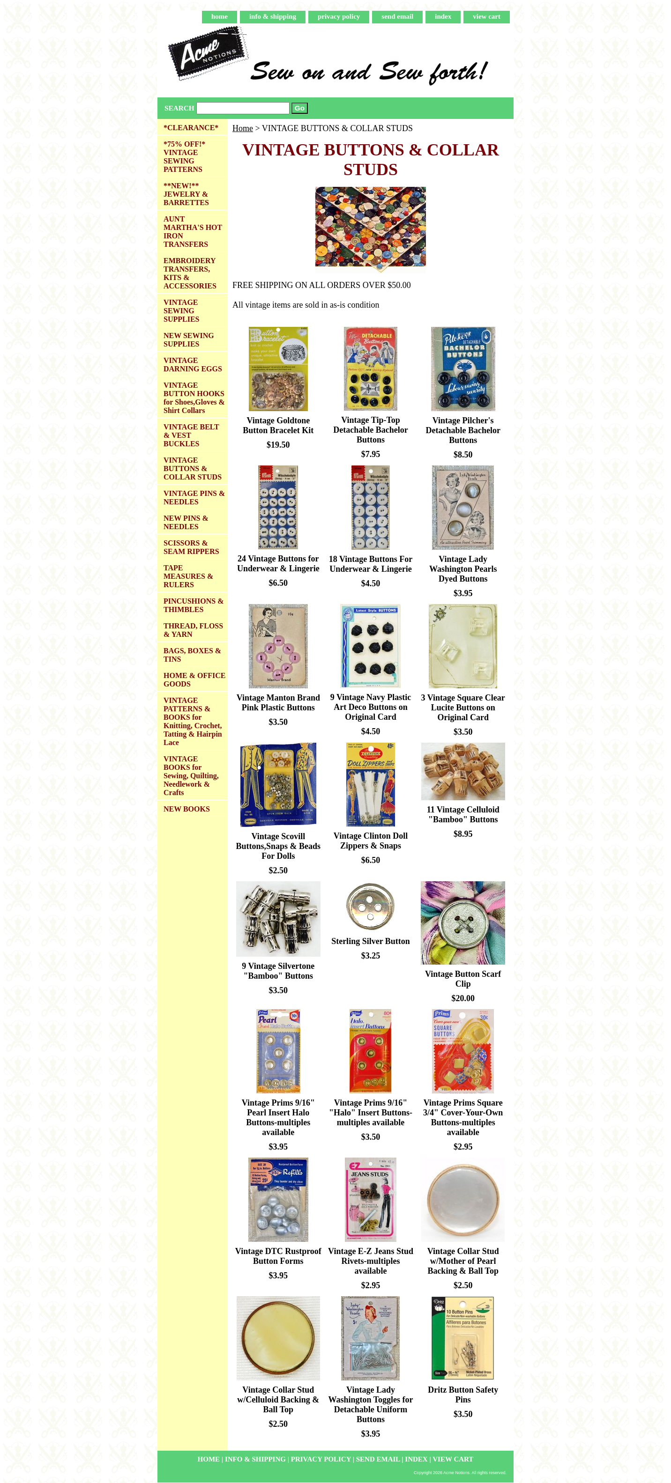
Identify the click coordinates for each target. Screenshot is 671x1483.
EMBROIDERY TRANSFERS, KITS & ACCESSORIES (190, 273)
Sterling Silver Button (370, 941)
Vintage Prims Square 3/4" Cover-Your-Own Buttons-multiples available (463, 1117)
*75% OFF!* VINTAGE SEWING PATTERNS (184, 156)
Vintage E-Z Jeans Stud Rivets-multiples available (370, 1261)
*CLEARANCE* (191, 128)
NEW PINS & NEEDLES (186, 522)
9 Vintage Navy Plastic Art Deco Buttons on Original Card (370, 707)
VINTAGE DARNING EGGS (193, 364)
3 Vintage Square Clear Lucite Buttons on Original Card (463, 707)
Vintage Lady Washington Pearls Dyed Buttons (463, 568)
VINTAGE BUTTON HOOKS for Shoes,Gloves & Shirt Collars (194, 397)
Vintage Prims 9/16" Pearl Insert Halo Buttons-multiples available (278, 1117)
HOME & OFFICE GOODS (194, 679)
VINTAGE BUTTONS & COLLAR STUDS (193, 468)
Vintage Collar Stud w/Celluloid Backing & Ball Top (278, 1399)
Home (242, 128)
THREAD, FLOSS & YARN (193, 630)
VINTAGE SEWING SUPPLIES (181, 310)
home (219, 16)
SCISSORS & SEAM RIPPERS (191, 547)
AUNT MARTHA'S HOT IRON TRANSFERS (193, 231)
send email (397, 16)
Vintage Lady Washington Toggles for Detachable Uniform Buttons (370, 1404)
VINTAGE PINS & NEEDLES (194, 497)
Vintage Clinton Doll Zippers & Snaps (371, 840)
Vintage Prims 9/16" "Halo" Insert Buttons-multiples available (370, 1112)
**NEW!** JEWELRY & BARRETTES (186, 194)
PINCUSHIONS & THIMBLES (194, 605)
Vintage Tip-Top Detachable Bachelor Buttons (370, 429)
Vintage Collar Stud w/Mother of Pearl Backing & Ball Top (463, 1261)
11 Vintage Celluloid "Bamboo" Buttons (463, 814)
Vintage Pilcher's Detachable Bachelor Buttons (462, 430)
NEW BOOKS (187, 809)
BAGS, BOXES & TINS (192, 655)
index (443, 16)
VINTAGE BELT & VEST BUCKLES (191, 435)
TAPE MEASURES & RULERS (188, 576)
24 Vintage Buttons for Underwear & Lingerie (278, 563)
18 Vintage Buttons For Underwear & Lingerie (371, 564)
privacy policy (339, 16)
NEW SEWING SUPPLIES (189, 340)
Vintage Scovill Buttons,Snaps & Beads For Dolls (278, 846)
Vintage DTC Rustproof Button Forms (278, 1256)
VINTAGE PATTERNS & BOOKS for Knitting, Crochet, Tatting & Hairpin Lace (193, 721)
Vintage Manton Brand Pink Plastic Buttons (278, 702)
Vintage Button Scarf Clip (463, 979)
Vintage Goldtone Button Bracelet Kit (278, 425)
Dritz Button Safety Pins (463, 1394)
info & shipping (272, 16)
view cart (486, 16)
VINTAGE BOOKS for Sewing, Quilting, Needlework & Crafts (191, 776)
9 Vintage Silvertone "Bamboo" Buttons (278, 971)
